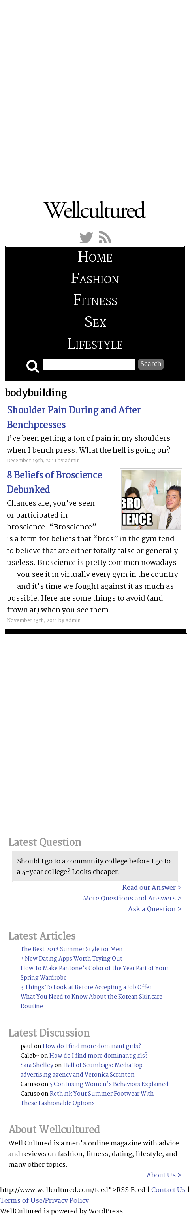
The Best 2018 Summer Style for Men (72, 949)
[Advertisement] (95, 95)
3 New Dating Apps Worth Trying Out (71, 959)
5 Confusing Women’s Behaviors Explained (109, 1084)
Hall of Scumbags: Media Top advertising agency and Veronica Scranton (82, 1070)
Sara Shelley (37, 1065)
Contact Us (168, 1190)
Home (95, 258)
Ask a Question (152, 909)
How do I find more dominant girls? (92, 1046)
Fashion (95, 279)
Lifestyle (95, 345)
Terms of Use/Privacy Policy (44, 1201)
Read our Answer (149, 888)
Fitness (95, 301)
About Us (161, 1175)
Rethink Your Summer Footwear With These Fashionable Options (87, 1098)
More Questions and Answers (129, 898)
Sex (95, 323)
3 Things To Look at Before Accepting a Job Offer (86, 987)
